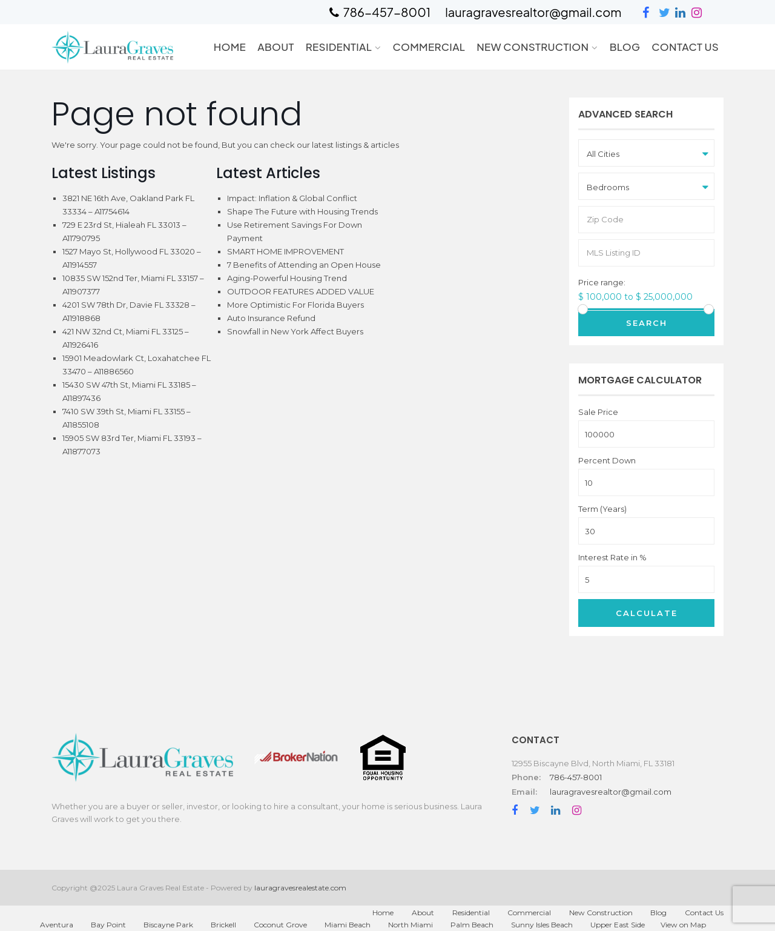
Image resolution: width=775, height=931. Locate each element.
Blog (625, 46)
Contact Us (685, 46)
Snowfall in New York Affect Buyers (295, 331)
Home (230, 46)
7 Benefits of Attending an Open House (304, 265)
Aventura (56, 924)
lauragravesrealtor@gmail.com (610, 792)
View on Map (683, 924)
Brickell (223, 924)
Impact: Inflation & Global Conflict (292, 198)
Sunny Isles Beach (542, 924)
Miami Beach (348, 924)
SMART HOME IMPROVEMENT (285, 251)
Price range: (601, 283)
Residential (339, 46)
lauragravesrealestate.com (300, 887)
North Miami (410, 924)
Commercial (428, 46)
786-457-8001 (576, 777)
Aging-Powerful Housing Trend (287, 278)
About (275, 46)
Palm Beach (471, 924)
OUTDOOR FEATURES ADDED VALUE (300, 291)
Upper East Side (617, 924)
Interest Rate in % (612, 558)
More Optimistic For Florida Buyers (295, 305)
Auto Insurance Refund (271, 318)
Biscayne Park (168, 924)
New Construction (533, 46)
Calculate (647, 613)
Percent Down (607, 461)
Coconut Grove (280, 924)
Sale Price (598, 412)
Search (646, 323)
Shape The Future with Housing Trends (302, 211)
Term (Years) (602, 509)
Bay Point (108, 924)
